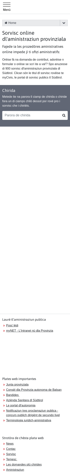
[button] (64, 23)
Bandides (12, 395)
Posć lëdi (12, 325)
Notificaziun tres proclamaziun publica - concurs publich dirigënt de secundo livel (33, 413)
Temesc (11, 459)
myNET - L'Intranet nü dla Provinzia (29, 330)
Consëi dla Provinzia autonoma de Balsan (34, 389)
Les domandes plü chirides (24, 464)
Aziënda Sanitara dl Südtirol (24, 400)
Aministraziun (15, 469)
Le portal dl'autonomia (20, 405)
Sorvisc (11, 454)
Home (10, 22)
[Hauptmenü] (6, 7)
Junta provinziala (17, 384)
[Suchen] (64, 115)
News (10, 443)
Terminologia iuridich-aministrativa (28, 420)
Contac (11, 448)
